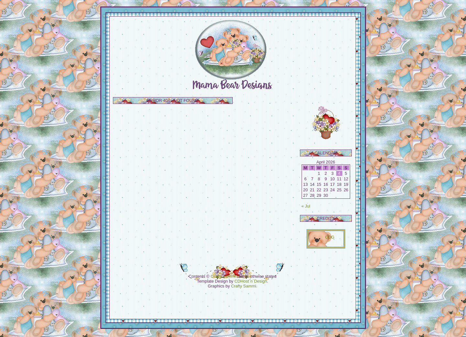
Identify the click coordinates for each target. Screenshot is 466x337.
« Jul (306, 206)
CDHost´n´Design (251, 281)
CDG (329, 237)
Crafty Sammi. (244, 286)
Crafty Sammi (223, 276)
